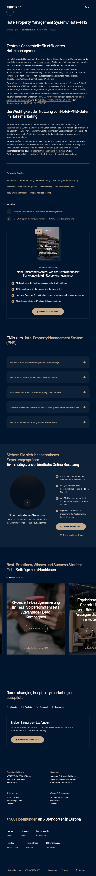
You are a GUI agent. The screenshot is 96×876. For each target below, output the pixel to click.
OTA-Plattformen (49, 96)
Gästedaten (11, 180)
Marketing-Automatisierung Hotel (21, 186)
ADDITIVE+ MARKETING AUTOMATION (54, 100)
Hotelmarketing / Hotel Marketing (35, 180)
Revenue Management (65, 186)
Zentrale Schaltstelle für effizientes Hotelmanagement (38, 211)
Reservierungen (44, 62)
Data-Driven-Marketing (16, 192)
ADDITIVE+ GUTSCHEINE (35, 103)
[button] (85, 7)
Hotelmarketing (13, 127)
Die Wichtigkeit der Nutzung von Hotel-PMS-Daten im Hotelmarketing (44, 219)
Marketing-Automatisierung (65, 180)
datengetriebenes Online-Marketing (49, 150)
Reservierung (46, 186)
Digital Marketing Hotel (40, 192)
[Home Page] (14, 7)
